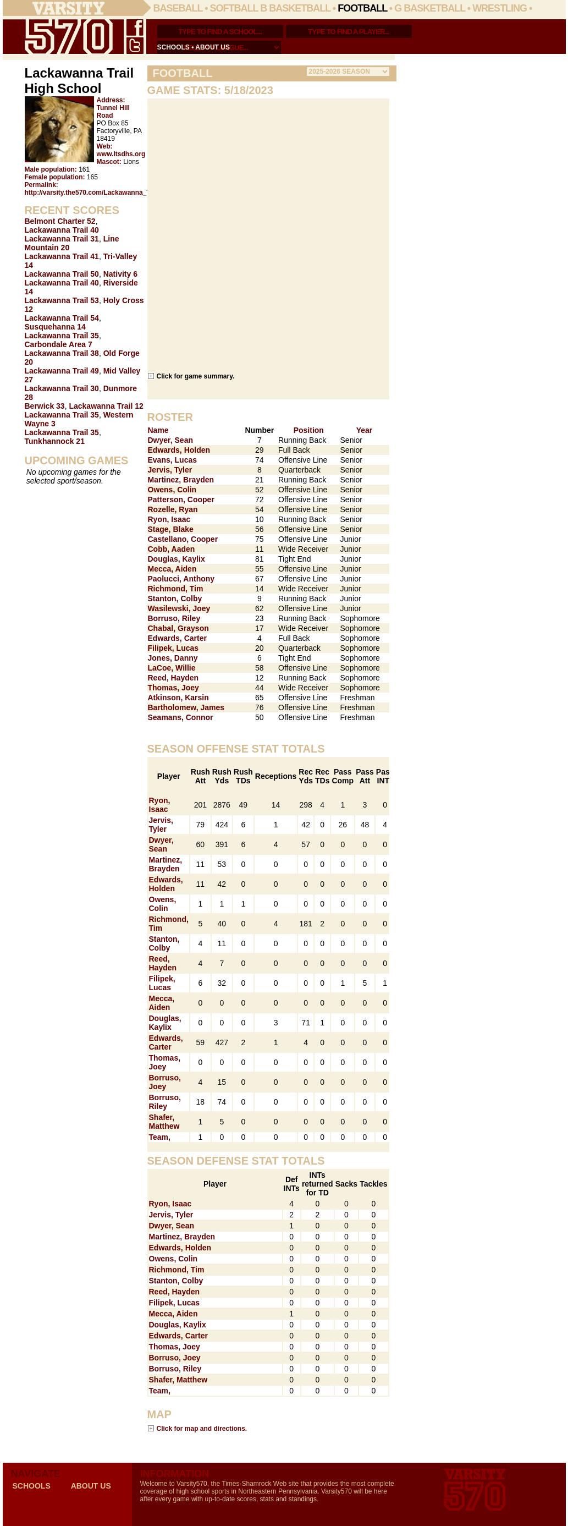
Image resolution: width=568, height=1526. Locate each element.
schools (173, 47)
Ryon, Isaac (169, 519)
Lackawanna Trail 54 (62, 318)
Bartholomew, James (186, 707)
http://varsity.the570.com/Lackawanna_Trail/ (93, 192)
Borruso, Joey (165, 1082)
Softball (234, 8)
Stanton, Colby (175, 598)
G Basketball (429, 8)
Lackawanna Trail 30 (62, 388)
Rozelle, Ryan (173, 509)
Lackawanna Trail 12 (106, 406)
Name (158, 430)
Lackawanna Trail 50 (62, 274)
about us (212, 47)
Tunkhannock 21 (55, 441)
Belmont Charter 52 (60, 221)
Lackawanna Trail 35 (62, 335)
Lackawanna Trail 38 (62, 353)
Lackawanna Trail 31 (62, 238)
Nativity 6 (120, 274)
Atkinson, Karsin (178, 697)
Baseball (178, 8)
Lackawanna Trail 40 (62, 230)
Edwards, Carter (177, 638)
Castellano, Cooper (183, 539)
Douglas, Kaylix (176, 559)
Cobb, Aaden (171, 549)
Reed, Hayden (173, 677)
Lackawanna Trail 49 (62, 370)
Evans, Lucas (172, 459)
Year (364, 430)
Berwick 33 (45, 406)
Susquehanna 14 (55, 326)
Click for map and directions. (202, 1428)
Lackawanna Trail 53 (62, 300)
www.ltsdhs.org (121, 154)
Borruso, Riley (174, 618)
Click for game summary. (196, 376)
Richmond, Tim (175, 588)
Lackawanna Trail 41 (62, 256)
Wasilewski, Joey (179, 608)
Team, (159, 1137)
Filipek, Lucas (173, 648)
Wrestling (499, 8)
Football (362, 8)
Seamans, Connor (180, 717)
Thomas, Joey (173, 687)
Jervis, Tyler (170, 469)
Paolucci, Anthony (181, 578)
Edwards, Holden (179, 450)
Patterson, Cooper (181, 499)
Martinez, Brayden (181, 479)
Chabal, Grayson (178, 628)
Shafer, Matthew (164, 1121)
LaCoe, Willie (172, 667)
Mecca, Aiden (172, 568)
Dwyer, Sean (171, 440)
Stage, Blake (171, 529)
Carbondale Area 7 (58, 344)
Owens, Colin (172, 489)
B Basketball (295, 8)
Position (309, 430)
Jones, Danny (173, 658)
